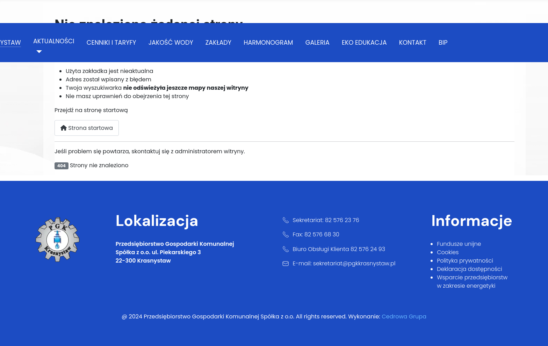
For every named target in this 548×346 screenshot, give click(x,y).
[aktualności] (37, 52)
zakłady (218, 42)
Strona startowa (86, 128)
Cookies (448, 252)
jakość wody (171, 42)
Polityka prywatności (465, 261)
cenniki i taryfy (111, 42)
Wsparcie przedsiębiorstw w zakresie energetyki (472, 281)
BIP (443, 42)
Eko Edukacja (364, 42)
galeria (317, 42)
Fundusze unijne (459, 244)
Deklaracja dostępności (469, 269)
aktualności (53, 41)
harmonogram (268, 42)
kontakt (412, 42)
